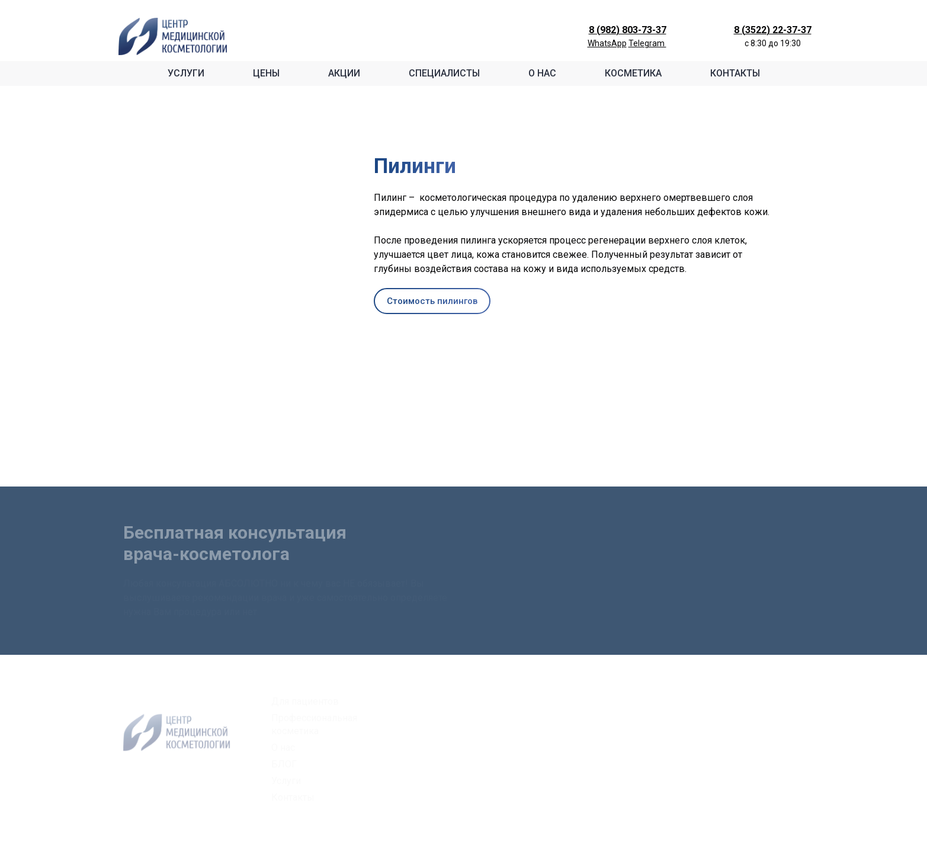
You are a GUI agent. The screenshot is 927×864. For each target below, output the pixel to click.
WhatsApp (607, 43)
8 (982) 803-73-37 (627, 30)
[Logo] (172, 36)
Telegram (647, 43)
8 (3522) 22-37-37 (772, 30)
